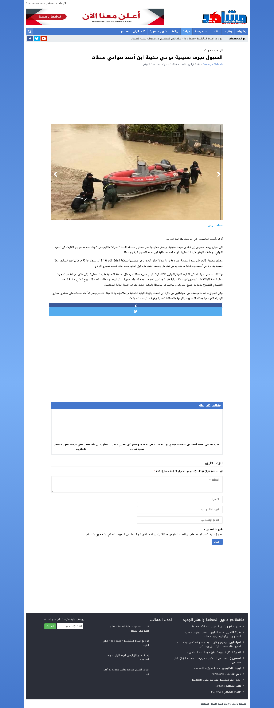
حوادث (186, 31)
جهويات (241, 31)
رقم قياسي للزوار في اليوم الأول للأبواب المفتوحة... (128, 657)
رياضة (174, 31)
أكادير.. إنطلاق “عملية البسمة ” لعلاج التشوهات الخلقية (129, 628)
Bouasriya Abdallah (213, 64)
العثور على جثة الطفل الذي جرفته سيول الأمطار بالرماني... (81, 447)
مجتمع (125, 31)
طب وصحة (200, 31)
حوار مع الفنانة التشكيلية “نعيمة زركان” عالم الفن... (126, 642)
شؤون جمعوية (158, 31)
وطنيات (228, 31)
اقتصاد (215, 31)
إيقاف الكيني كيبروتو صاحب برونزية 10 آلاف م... (126, 671)
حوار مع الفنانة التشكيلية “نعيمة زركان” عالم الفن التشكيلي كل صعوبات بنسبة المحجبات (176, 38)
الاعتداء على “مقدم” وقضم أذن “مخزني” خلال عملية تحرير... (137, 447)
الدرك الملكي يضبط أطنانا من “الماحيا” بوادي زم (193, 445)
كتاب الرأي (139, 31)
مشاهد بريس (239, 703)
